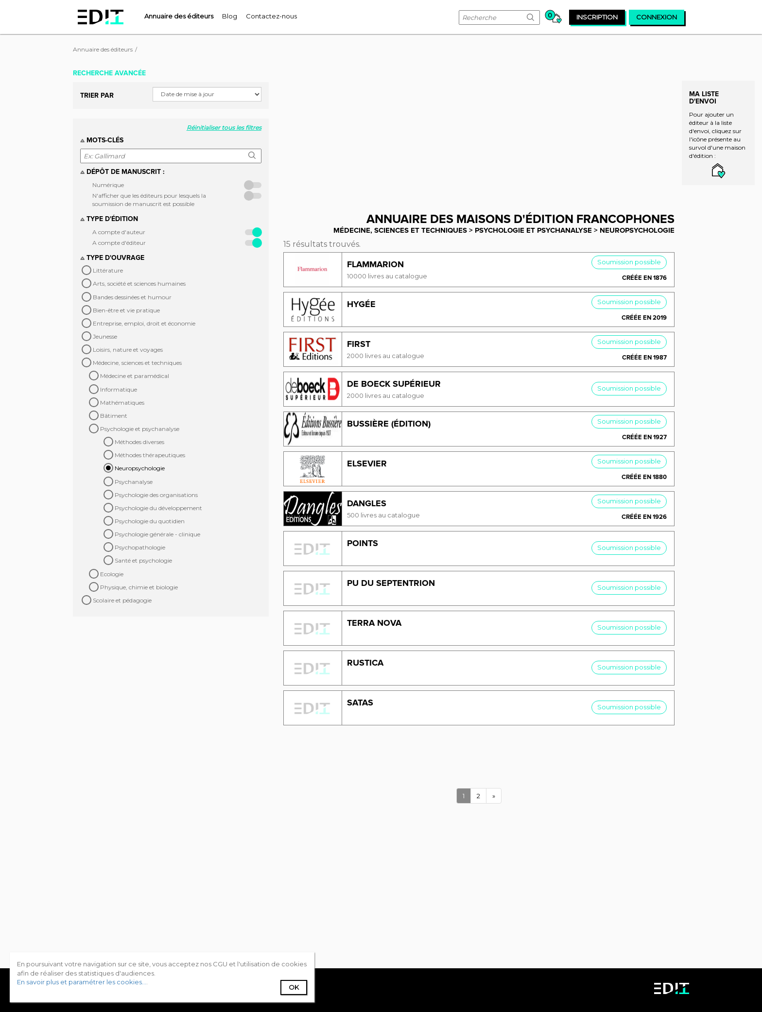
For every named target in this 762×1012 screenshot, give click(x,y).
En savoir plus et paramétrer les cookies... (81, 982)
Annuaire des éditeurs (103, 49)
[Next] (494, 796)
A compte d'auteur (118, 232)
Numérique (108, 185)
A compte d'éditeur (119, 242)
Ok (294, 987)
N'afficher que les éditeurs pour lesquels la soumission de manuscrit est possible (149, 199)
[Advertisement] (486, 133)
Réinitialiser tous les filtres (224, 127)
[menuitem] (178, 16)
